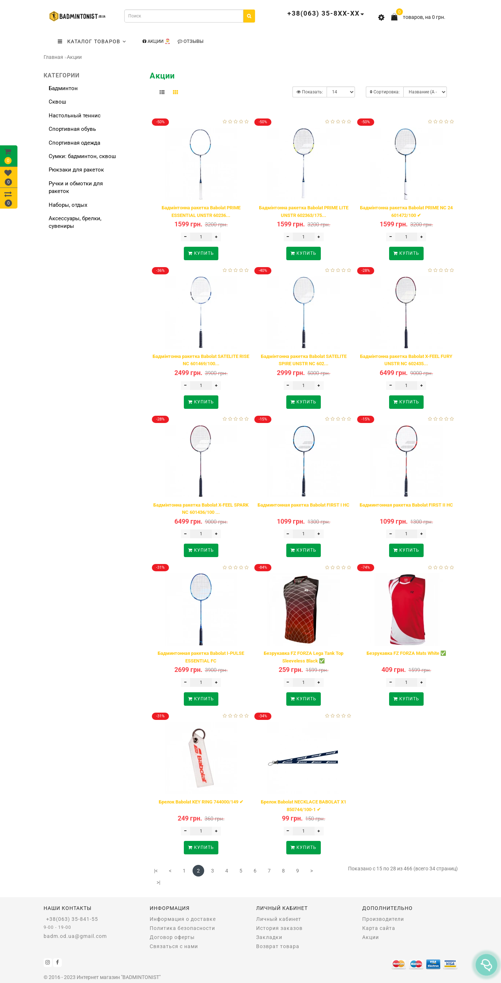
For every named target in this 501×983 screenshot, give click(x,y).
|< (156, 871)
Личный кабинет (278, 919)
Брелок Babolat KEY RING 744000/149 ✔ (201, 802)
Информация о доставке (183, 919)
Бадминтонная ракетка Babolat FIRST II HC (406, 505)
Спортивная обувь (72, 129)
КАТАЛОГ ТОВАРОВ (92, 41)
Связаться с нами (174, 946)
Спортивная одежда (74, 143)
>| (158, 882)
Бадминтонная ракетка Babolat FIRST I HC (304, 505)
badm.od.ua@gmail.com (75, 936)
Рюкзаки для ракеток (76, 169)
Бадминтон (63, 88)
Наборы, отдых (68, 205)
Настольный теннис (75, 115)
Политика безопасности (182, 928)
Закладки (269, 937)
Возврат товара (277, 946)
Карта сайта (378, 928)
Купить (201, 253)
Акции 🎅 (156, 41)
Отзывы (190, 41)
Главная (53, 57)
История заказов (279, 928)
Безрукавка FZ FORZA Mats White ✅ (406, 653)
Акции (74, 57)
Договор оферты (172, 937)
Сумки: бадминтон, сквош (82, 156)
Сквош (57, 101)
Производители (383, 919)
